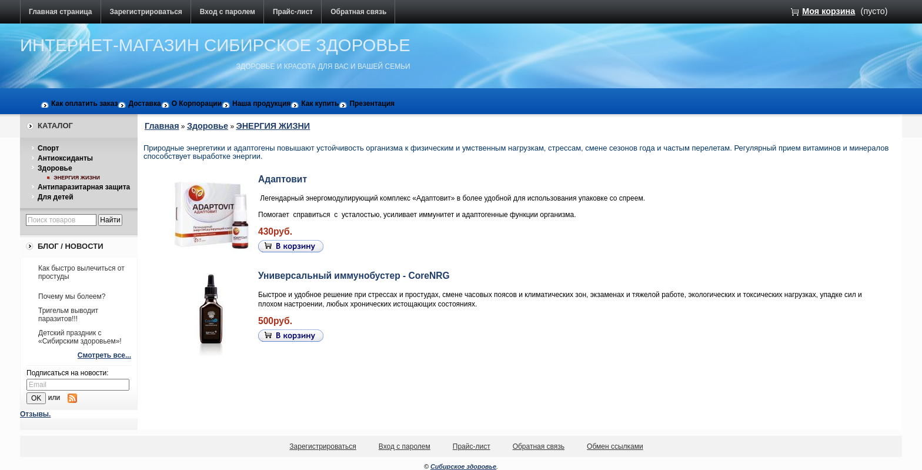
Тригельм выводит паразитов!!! (68, 314)
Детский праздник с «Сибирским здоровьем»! (80, 337)
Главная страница (60, 12)
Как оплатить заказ (84, 103)
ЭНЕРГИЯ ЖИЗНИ (77, 178)
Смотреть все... (104, 355)
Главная (162, 126)
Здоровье (55, 168)
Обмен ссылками (615, 446)
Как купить (320, 103)
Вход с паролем (227, 12)
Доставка (144, 103)
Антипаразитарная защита (84, 187)
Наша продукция (261, 103)
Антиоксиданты (65, 158)
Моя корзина (828, 11)
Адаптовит (282, 179)
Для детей (56, 197)
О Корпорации (197, 103)
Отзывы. (35, 414)
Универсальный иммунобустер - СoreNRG (354, 276)
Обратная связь (358, 12)
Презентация (372, 103)
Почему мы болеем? (71, 296)
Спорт (48, 148)
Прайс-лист (293, 12)
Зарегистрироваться (146, 12)
